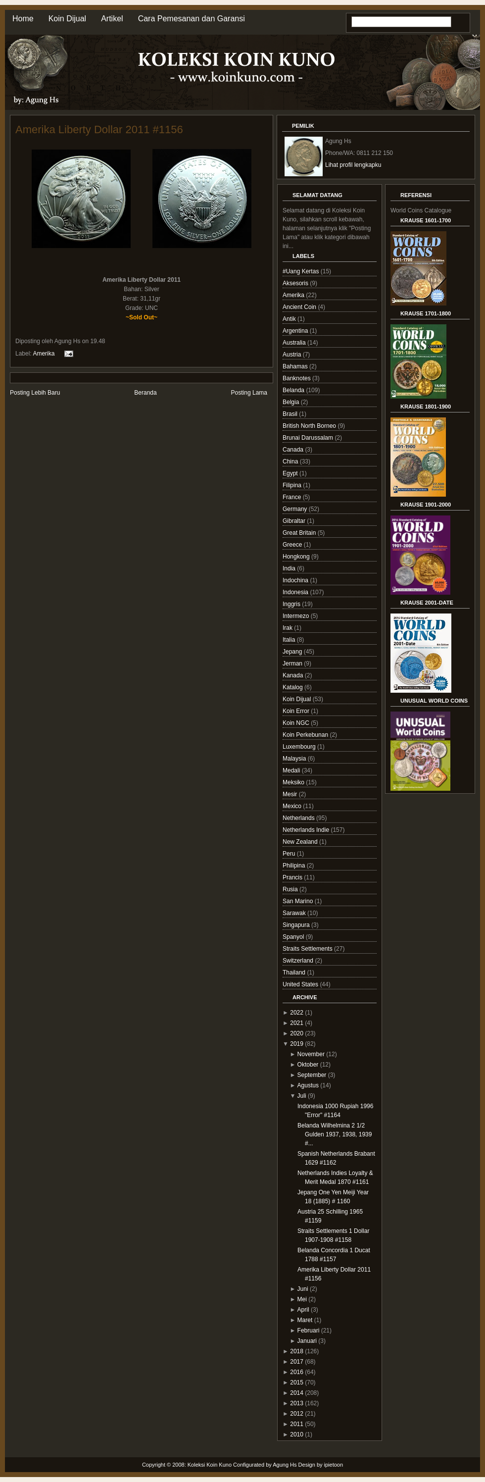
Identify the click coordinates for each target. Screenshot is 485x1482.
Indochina (296, 580)
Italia (290, 639)
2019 (296, 1043)
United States (301, 984)
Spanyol (294, 936)
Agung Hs (284, 1465)
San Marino (299, 901)
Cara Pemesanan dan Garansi (191, 18)
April (303, 1309)
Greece (293, 544)
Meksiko (294, 782)
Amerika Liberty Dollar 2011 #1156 (99, 129)
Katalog (293, 687)
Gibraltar (295, 520)
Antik (290, 318)
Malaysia (295, 758)
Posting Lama (249, 392)
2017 (296, 1361)
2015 (296, 1382)
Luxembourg (300, 746)
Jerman (293, 663)
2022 (296, 1012)
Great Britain (300, 532)
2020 (296, 1033)
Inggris (292, 604)
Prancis (293, 877)
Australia (295, 342)
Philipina (295, 865)
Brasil (291, 413)
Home (23, 18)
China (291, 461)
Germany (296, 509)
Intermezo (297, 616)
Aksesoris (296, 283)
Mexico (293, 806)
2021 (296, 1023)
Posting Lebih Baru (35, 392)
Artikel (112, 18)
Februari (308, 1330)
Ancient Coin (300, 307)
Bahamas (296, 366)
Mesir (291, 794)
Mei (302, 1299)
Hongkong (297, 556)
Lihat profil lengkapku (353, 164)
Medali (292, 770)
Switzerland (299, 960)
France (293, 497)
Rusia (291, 889)
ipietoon (333, 1465)
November (311, 1054)
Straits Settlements (308, 948)
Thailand (295, 972)
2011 (296, 1424)
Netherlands (299, 818)
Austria (293, 354)
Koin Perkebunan (306, 734)
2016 (296, 1372)
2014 (296, 1392)
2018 (296, 1351)
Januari (307, 1340)
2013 (296, 1403)
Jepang (293, 651)
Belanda (294, 390)
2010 (296, 1434)
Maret (305, 1320)
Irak (288, 627)
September (312, 1075)
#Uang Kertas (302, 271)
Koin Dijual (67, 18)
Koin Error (297, 711)
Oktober (308, 1064)
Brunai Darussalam (309, 437)
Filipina (293, 485)
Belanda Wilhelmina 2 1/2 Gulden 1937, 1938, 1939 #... (334, 1134)
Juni (302, 1288)
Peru (290, 853)
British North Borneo (310, 425)
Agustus (308, 1085)
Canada (294, 449)
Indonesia (296, 592)
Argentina (296, 330)
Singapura (297, 924)
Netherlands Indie (307, 829)
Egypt (291, 473)
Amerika (43, 353)
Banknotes (297, 378)
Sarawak (295, 913)
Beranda (145, 392)
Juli (301, 1095)
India (290, 568)
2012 (296, 1413)
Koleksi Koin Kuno (210, 1465)
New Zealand (301, 841)
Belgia (292, 402)
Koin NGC (297, 722)
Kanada (294, 675)
